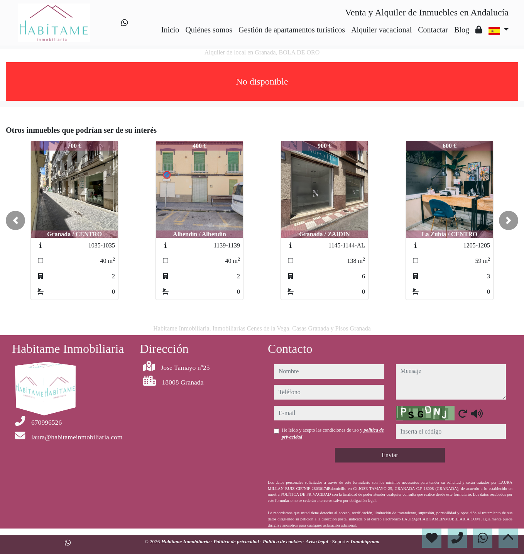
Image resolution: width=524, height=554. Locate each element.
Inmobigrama (365, 541)
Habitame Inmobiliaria (186, 541)
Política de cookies (283, 541)
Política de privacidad (236, 541)
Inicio (170, 29)
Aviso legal (318, 541)
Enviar (390, 455)
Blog (461, 29)
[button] (15, 220)
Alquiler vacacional (381, 29)
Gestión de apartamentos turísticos (291, 29)
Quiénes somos (208, 29)
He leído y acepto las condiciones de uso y (333, 433)
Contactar (433, 29)
